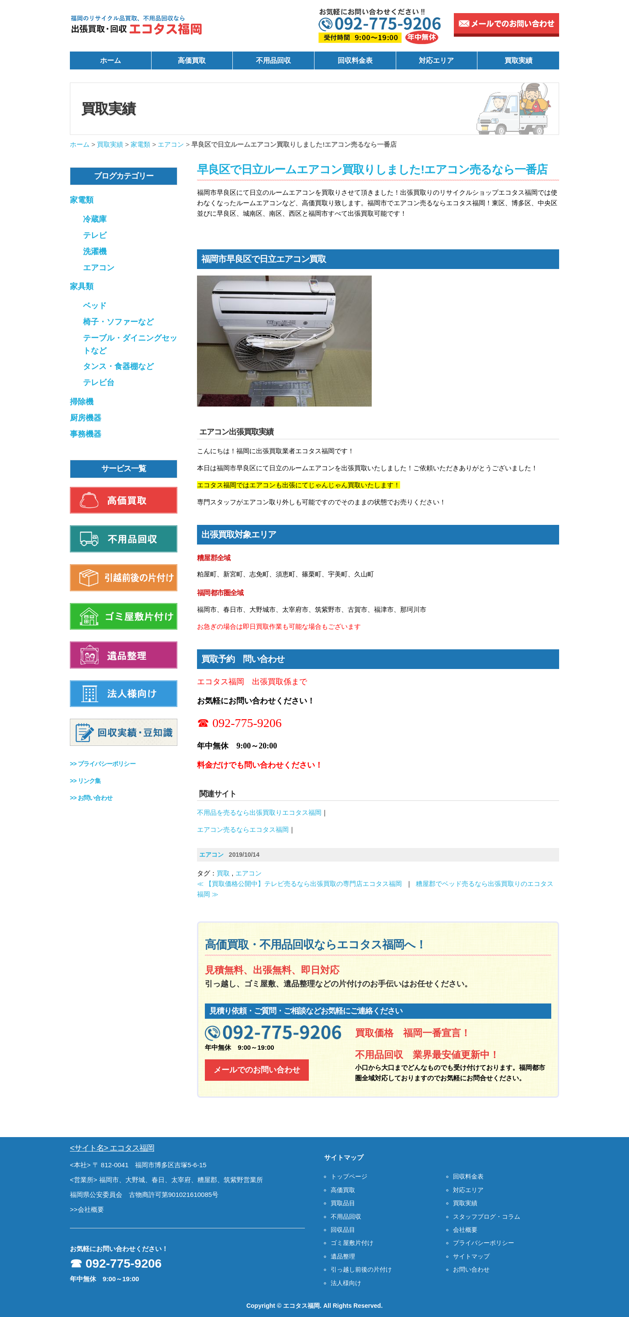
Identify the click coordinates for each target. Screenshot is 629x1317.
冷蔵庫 (95, 219)
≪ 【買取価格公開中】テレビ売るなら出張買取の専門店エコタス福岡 (299, 883)
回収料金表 (355, 60)
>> (102, 763)
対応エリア (436, 60)
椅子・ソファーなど (118, 321)
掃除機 (81, 401)
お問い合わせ (471, 1269)
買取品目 (343, 1203)
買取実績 (518, 60)
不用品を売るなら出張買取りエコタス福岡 (259, 812)
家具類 (81, 286)
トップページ (349, 1176)
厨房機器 (85, 418)
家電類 (140, 144)
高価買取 (192, 60)
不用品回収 (273, 60)
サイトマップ (471, 1256)
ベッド (95, 305)
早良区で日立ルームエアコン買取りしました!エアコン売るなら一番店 (372, 169)
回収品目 (343, 1229)
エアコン (171, 144)
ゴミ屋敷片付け (352, 1242)
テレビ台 (98, 382)
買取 (223, 873)
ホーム (110, 60)
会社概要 (465, 1229)
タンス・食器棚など (118, 366)
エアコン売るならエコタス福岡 (243, 829)
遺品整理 (343, 1256)
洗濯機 (95, 251)
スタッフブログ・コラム (486, 1216)
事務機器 (85, 434)
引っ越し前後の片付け (361, 1269)
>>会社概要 (87, 1209)
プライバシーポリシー (483, 1242)
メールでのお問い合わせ (257, 1069)
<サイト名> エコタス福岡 (112, 1148)
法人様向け (346, 1282)
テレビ (95, 235)
